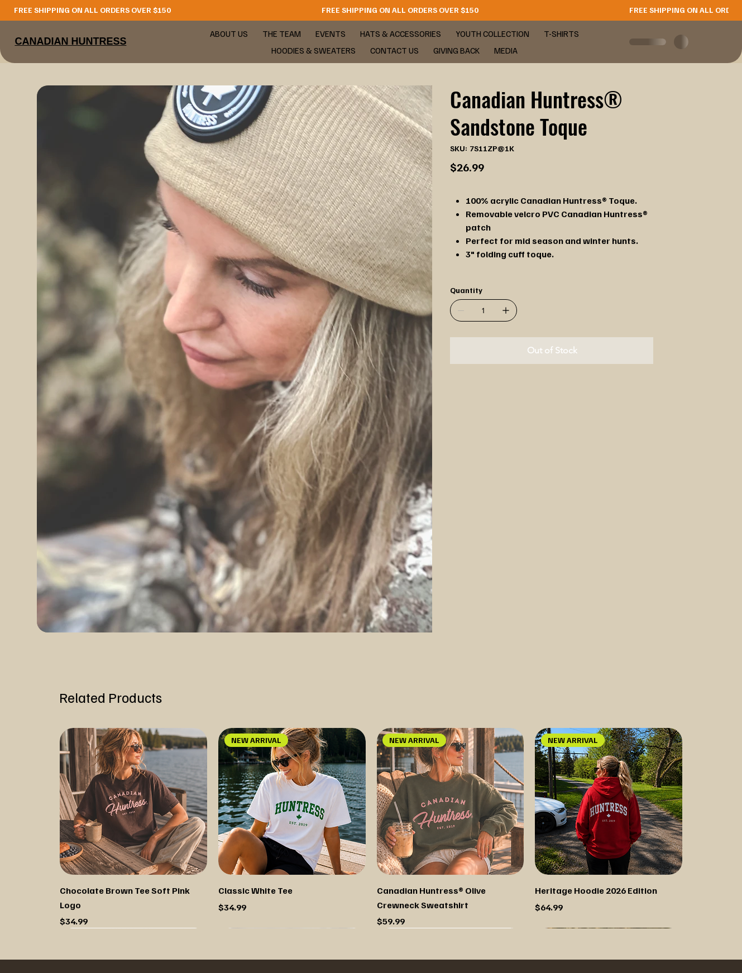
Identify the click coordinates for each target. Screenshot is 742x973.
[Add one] (506, 310)
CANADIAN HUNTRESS (70, 41)
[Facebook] (460, 393)
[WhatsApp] (453, 393)
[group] (371, 828)
